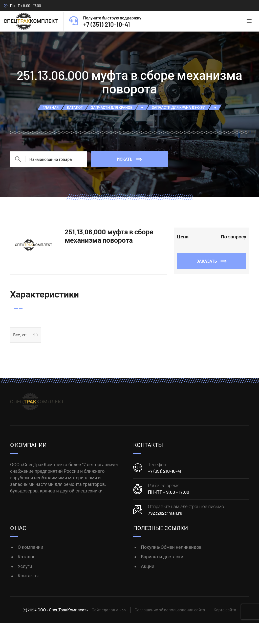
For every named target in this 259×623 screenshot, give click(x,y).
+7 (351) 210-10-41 (164, 471)
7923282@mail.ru (165, 513)
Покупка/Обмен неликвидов (171, 547)
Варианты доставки (162, 556)
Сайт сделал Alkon (109, 609)
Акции (147, 566)
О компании (30, 547)
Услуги (25, 566)
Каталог (26, 556)
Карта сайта (225, 609)
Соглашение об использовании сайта (170, 609)
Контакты (28, 575)
